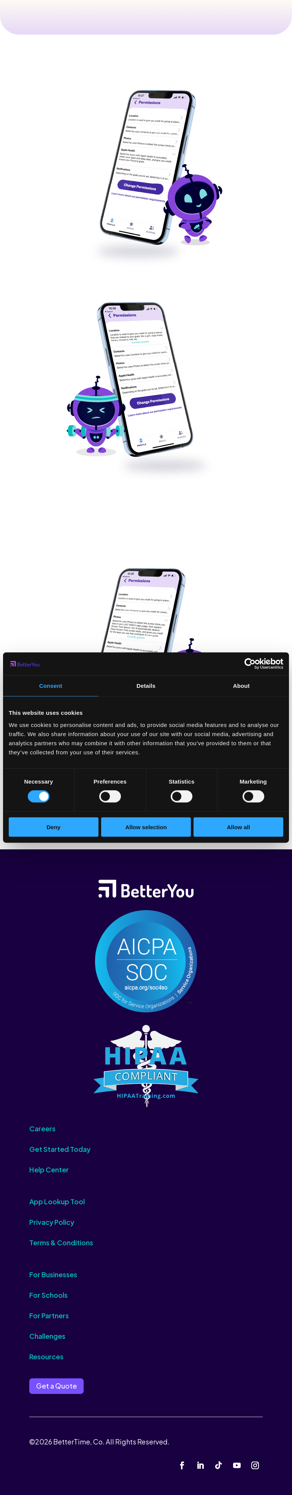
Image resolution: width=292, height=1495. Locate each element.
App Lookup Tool (57, 1201)
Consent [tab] (50, 686)
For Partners (49, 1315)
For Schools (48, 1295)
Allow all (238, 827)
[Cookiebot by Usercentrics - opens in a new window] (250, 664)
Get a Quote (56, 1385)
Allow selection (146, 827)
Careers (42, 1128)
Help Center (49, 1169)
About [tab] (241, 686)
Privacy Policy (51, 1222)
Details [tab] (146, 686)
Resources (46, 1356)
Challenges (47, 1336)
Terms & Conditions (61, 1242)
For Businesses (53, 1274)
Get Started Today (59, 1149)
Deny (53, 827)
